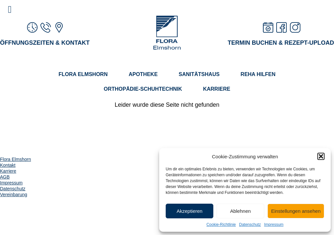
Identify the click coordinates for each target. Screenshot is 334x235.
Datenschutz (250, 224)
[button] (321, 156)
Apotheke (143, 74)
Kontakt (7, 165)
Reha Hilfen (258, 74)
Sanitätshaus (199, 74)
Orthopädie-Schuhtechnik (143, 89)
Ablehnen (240, 211)
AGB (5, 177)
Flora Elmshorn (83, 74)
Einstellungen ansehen (296, 211)
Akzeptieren (189, 211)
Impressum (273, 224)
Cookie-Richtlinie (221, 224)
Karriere (216, 89)
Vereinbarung (13, 194)
